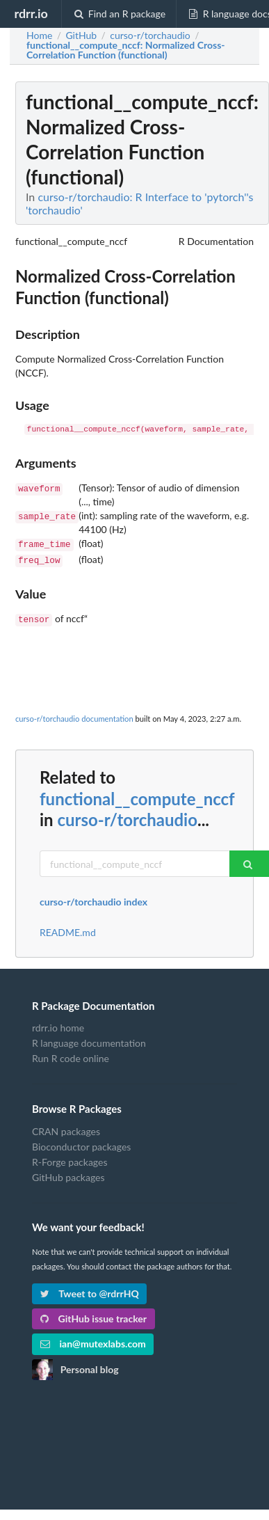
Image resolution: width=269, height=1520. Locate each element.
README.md (68, 928)
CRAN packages (66, 1127)
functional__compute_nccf (137, 794)
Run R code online (70, 1054)
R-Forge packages (69, 1158)
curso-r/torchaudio (127, 815)
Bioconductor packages (81, 1142)
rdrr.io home (58, 1023)
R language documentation (89, 1039)
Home (39, 35)
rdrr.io (30, 13)
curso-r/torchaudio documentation (74, 714)
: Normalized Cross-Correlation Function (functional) (125, 50)
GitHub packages (68, 1173)
